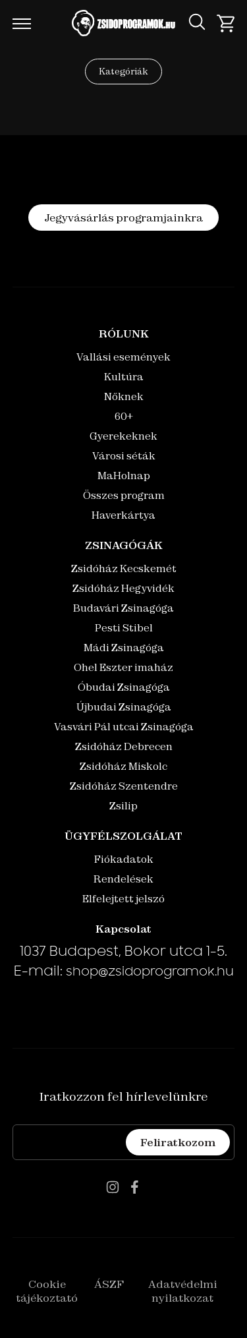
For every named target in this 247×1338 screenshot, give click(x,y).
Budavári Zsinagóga (123, 608)
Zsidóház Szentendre (124, 786)
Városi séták (123, 456)
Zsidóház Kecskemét (124, 568)
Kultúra (124, 376)
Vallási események (123, 357)
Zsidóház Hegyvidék (123, 588)
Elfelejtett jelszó (123, 898)
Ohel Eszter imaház (123, 667)
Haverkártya (123, 515)
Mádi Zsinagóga (124, 647)
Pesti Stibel (124, 628)
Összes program (124, 495)
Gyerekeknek (123, 436)
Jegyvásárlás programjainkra (123, 217)
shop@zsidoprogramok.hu (150, 973)
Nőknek (124, 396)
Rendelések (123, 879)
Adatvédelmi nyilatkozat (182, 1290)
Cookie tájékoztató (47, 1290)
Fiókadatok (123, 859)
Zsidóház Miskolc (123, 766)
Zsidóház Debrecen (124, 746)
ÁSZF (109, 1284)
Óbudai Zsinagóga (124, 687)
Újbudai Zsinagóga (123, 707)
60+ (124, 416)
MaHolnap (123, 475)
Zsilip (123, 806)
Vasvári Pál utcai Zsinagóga (124, 726)
